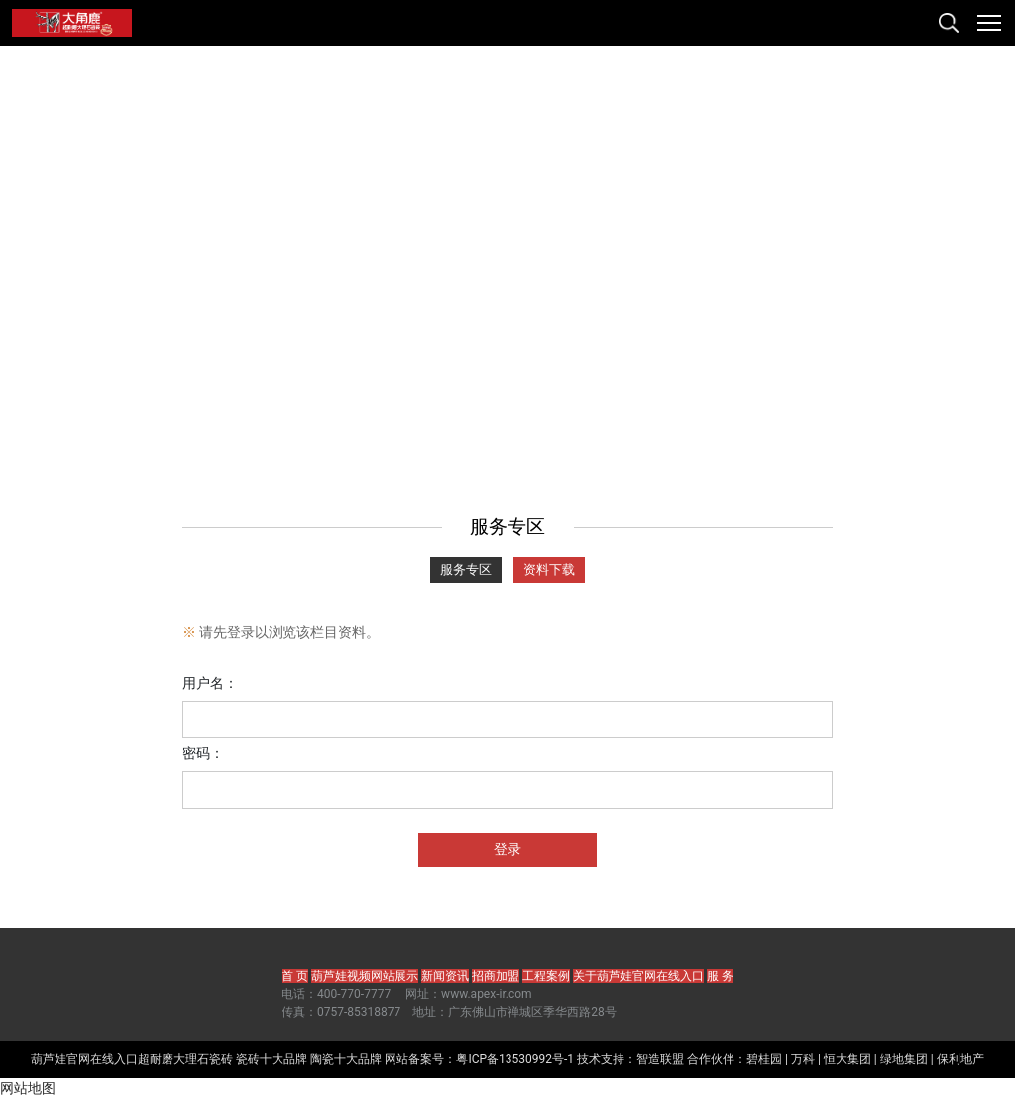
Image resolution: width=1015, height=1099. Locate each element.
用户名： (210, 683)
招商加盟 (495, 976)
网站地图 (28, 1088)
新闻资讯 (445, 976)
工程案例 (546, 976)
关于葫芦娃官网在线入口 (638, 976)
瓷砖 (221, 1059)
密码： (203, 753)
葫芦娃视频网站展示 (364, 976)
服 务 (720, 976)
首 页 (295, 976)
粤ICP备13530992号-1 (515, 1059)
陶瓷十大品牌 (346, 1059)
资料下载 (549, 569)
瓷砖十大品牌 (271, 1059)
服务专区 (466, 569)
